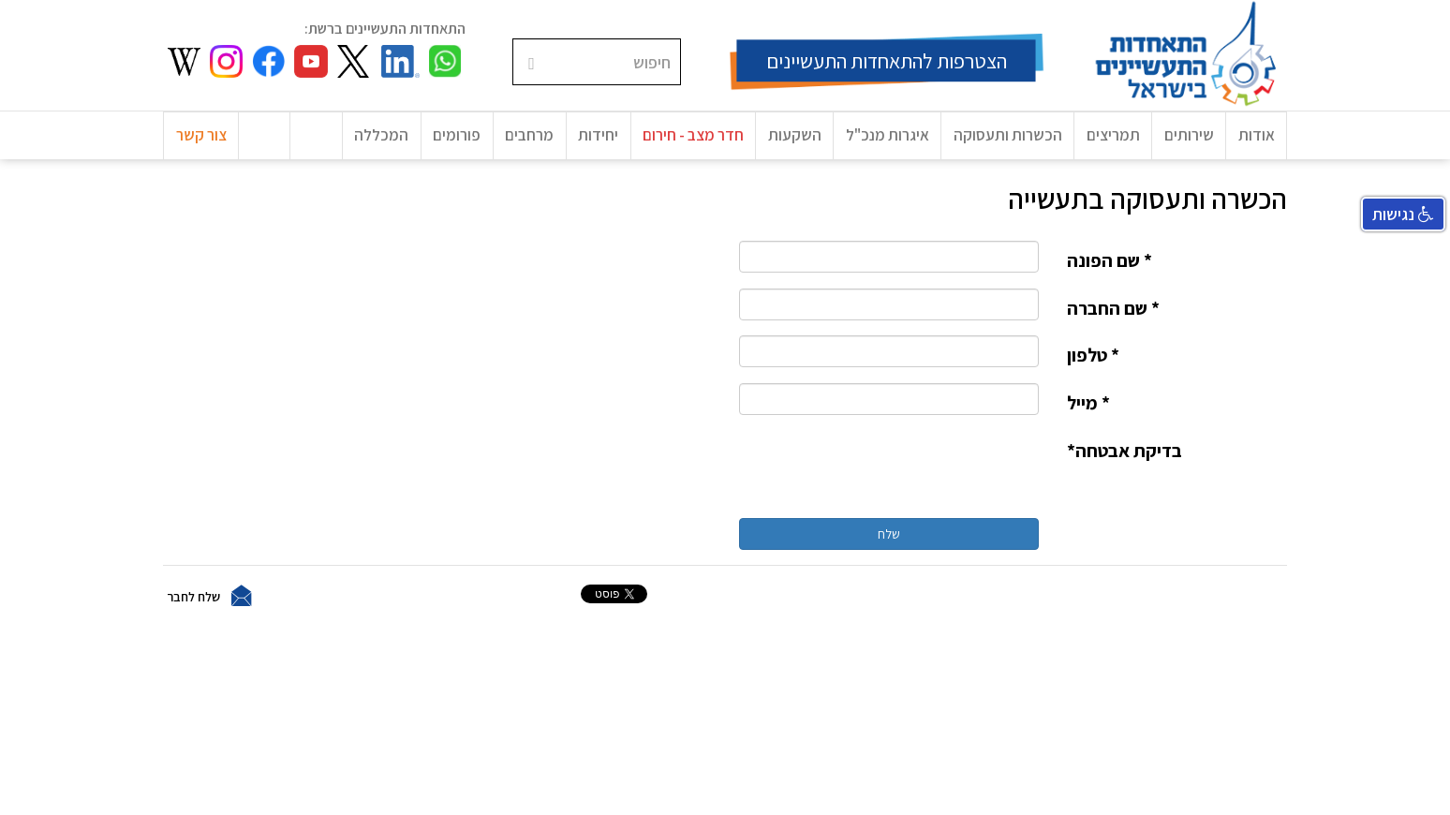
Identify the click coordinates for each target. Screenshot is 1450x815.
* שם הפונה (1109, 267)
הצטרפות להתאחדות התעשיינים (886, 61)
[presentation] (896, 473)
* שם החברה (1113, 315)
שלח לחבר (193, 602)
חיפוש (680, 38)
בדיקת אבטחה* (1124, 456)
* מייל (1088, 409)
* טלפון (1093, 361)
